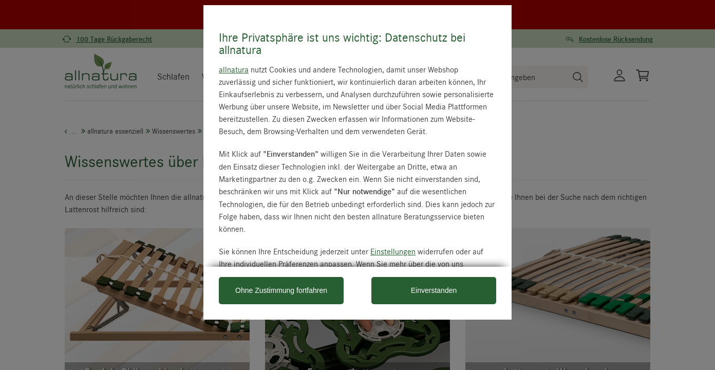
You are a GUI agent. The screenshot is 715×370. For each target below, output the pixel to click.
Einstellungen (393, 251)
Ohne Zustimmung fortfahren (281, 290)
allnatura (234, 69)
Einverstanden (434, 290)
